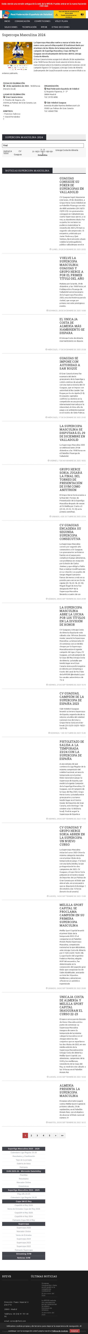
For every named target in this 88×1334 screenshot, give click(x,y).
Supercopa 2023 (24, 1243)
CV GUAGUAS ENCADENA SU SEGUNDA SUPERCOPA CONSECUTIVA (70, 532)
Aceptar (74, 1331)
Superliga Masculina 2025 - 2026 (24, 1149)
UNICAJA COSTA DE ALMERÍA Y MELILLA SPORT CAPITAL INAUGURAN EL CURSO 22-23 (72, 1005)
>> (62, 1135)
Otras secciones (60, 27)
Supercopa (23, 1224)
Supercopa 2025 (24, 1228)
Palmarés (24, 1167)
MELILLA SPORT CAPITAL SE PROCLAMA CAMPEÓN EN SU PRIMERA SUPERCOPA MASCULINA (72, 915)
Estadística (42, 155)
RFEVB (44, 27)
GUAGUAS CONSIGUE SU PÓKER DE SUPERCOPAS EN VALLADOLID (72, 185)
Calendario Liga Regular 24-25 (24, 1197)
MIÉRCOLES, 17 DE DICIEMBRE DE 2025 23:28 (66, 349)
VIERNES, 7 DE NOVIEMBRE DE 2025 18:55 (67, 461)
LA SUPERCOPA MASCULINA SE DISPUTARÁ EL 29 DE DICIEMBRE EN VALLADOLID (72, 433)
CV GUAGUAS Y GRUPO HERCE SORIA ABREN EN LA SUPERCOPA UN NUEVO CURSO (72, 835)
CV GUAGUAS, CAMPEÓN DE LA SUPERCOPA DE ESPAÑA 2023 (72, 698)
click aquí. (43, 6)
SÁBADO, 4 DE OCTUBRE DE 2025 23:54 (68, 516)
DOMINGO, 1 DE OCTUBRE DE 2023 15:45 (67, 733)
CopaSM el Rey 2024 (24, 1216)
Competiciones (42, 21)
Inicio (7, 21)
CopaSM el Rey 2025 (24, 1213)
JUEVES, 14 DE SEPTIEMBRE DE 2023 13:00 (66, 896)
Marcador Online (24, 1182)
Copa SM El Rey (24, 1201)
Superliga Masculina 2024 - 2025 (24, 1190)
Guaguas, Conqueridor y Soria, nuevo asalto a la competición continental (49, 1287)
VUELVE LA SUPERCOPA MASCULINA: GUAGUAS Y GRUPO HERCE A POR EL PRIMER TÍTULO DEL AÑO (72, 268)
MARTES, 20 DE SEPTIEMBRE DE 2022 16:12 (66, 1122)
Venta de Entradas (24, 1235)
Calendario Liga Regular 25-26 (24, 1152)
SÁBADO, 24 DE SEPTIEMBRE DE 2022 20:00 (66, 988)
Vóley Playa (61, 21)
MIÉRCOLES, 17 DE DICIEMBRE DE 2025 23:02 (66, 417)
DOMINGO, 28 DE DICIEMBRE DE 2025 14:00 (66, 311)
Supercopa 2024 (24, 1239)
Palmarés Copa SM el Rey (23, 1220)
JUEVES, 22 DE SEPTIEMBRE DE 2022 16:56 (66, 1077)
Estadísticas (24, 1186)
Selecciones (10, 27)
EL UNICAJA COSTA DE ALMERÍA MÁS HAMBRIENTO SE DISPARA (72, 326)
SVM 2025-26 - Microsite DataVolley (23, 1171)
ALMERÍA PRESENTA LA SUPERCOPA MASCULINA (70, 1091)
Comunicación (22, 21)
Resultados (24, 1179)
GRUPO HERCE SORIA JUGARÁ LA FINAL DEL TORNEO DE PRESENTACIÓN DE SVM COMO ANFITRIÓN (71, 479)
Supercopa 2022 (24, 1246)
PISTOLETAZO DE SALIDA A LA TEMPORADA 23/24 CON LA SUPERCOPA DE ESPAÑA (72, 750)
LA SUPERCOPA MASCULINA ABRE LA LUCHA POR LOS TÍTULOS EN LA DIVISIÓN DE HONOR (72, 616)
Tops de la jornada (24, 1160)
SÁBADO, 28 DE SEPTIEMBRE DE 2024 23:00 (66, 599)
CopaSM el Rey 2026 (24, 1205)
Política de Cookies (60, 1331)
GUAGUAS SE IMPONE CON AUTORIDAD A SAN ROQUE (70, 363)
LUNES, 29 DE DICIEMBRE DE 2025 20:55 (68, 249)
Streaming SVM (23, 1254)
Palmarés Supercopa (24, 1250)
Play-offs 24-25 (23, 1194)
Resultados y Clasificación (23, 1156)
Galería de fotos (24, 1163)
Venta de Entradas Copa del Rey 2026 (23, 1209)
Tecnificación (29, 27)
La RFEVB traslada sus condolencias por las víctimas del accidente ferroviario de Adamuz (49, 1305)
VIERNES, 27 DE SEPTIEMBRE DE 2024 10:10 (66, 685)
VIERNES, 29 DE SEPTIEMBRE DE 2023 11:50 (66, 819)
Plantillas (24, 1175)
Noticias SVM (23, 1258)
